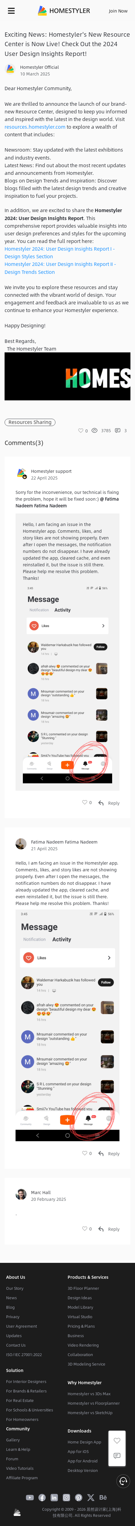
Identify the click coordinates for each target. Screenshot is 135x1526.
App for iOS (78, 1451)
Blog (10, 1307)
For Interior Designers (26, 1381)
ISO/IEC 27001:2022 (24, 1354)
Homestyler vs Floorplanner (94, 1403)
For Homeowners (22, 1419)
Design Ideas (80, 1298)
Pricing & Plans (81, 1326)
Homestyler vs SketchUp (90, 1413)
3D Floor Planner (83, 1288)
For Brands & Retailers (26, 1391)
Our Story (14, 1288)
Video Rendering (83, 1345)
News (11, 1298)
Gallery (13, 1440)
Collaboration (80, 1354)
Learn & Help (18, 1449)
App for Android (83, 1461)
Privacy (13, 1317)
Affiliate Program (22, 1478)
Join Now (118, 10)
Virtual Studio (80, 1317)
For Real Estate (20, 1400)
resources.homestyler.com (35, 127)
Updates (14, 1336)
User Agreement (21, 1326)
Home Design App (84, 1442)
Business (76, 1336)
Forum (12, 1459)
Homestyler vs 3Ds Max (89, 1394)
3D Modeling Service (86, 1364)
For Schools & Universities (29, 1410)
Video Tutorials (20, 1468)
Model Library (80, 1307)
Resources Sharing (30, 422)
